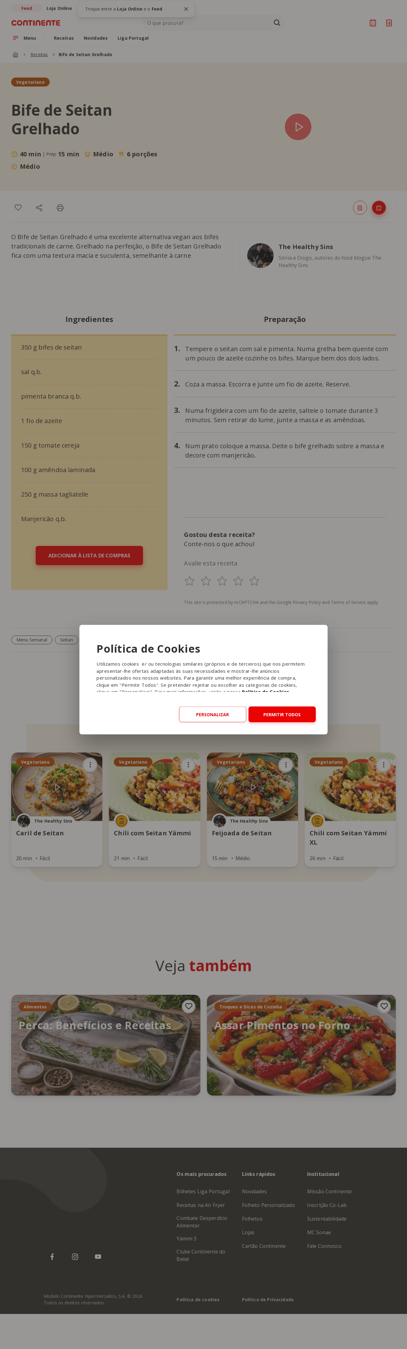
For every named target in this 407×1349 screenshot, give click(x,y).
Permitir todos (282, 714)
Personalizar (212, 714)
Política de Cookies (265, 692)
